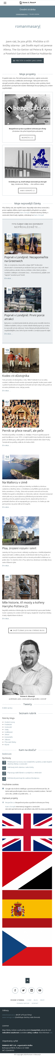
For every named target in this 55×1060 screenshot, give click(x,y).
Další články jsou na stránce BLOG (28, 630)
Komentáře (9, 737)
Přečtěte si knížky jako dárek (28, 61)
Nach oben (27, 980)
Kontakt (35, 1003)
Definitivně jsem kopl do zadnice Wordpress (23, 778)
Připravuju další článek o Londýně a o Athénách (24, 773)
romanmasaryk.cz (22, 14)
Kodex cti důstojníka (15, 376)
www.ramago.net (8, 1017)
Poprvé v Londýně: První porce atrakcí (24, 317)
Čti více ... (8, 278)
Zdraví (7, 734)
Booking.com (6, 754)
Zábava (7, 739)
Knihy (42, 1000)
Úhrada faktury (23, 1003)
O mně (29, 1000)
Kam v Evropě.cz (27, 191)
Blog (36, 1000)
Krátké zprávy (7, 708)
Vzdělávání (9, 732)
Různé (7, 744)
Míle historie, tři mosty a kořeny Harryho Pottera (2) (23, 604)
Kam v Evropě (25, 212)
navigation (5, 3)
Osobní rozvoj (10, 722)
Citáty (7, 729)
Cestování (8, 727)
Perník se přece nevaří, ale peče (23, 431)
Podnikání (8, 724)
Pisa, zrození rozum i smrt (19, 548)
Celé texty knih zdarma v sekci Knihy (20, 767)
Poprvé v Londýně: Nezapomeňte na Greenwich (26, 259)
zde (51, 1032)
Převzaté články (10, 742)
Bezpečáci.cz (27, 138)
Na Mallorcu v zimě (14, 482)
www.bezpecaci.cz (9, 1015)
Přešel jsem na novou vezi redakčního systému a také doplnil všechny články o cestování (29, 763)
